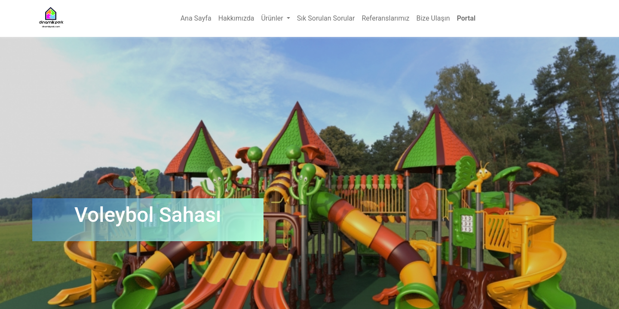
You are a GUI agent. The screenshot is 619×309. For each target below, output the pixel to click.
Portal (466, 18)
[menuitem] (196, 18)
